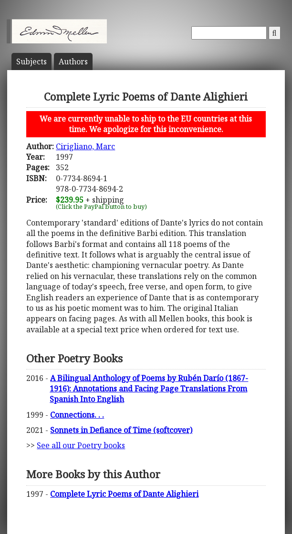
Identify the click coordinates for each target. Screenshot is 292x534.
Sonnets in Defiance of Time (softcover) (121, 430)
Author (73, 61)
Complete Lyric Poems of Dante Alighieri (124, 494)
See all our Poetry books (81, 445)
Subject (31, 61)
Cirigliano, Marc (85, 146)
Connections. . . (77, 415)
